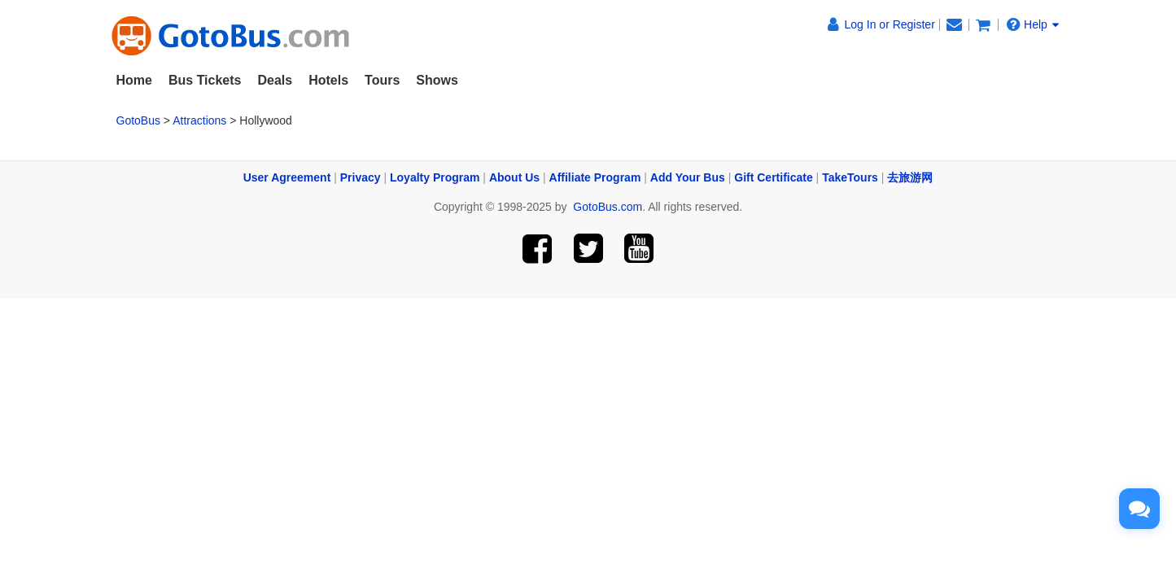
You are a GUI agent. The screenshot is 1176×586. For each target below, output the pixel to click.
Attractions (199, 120)
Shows (437, 80)
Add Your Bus (687, 177)
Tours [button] (382, 80)
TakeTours (850, 177)
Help (1033, 24)
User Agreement (287, 177)
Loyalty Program (434, 177)
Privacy (360, 177)
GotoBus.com (607, 206)
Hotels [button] (328, 80)
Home (134, 80)
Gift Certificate (773, 177)
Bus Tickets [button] (205, 80)
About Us (514, 177)
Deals (274, 80)
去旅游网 (910, 177)
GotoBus (138, 120)
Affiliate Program (595, 177)
